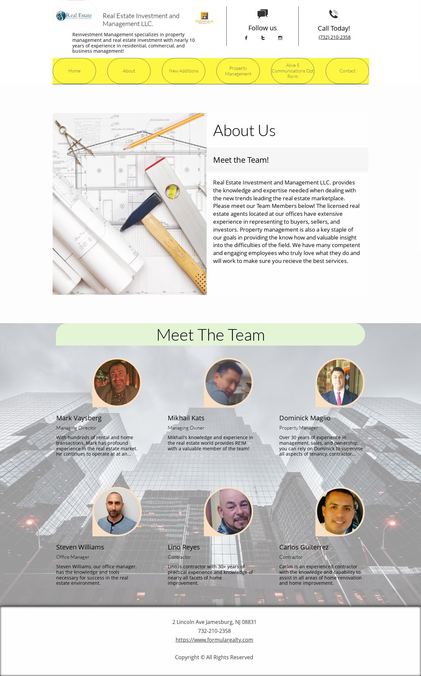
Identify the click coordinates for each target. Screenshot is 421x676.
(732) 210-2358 (335, 37)
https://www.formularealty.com (214, 639)
